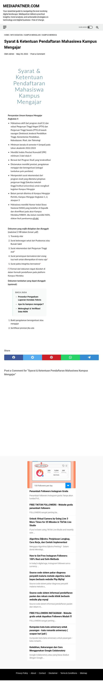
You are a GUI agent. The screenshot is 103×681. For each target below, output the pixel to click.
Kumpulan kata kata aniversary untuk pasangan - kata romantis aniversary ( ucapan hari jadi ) (48, 629)
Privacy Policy (22, 674)
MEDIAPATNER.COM (22, 3)
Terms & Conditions (68, 674)
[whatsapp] (70, 354)
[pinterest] (51, 354)
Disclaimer (53, 674)
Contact (42, 674)
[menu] (7, 23)
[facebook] (13, 354)
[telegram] (89, 354)
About (33, 674)
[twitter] (32, 354)
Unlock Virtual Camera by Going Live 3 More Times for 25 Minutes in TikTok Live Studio (50, 521)
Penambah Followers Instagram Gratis (48, 490)
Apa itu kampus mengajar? (31, 301)
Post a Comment (37, 51)
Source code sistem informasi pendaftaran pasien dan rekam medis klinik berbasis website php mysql (51, 595)
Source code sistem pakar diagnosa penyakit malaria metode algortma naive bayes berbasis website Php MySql (49, 575)
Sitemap (83, 674)
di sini (35, 215)
